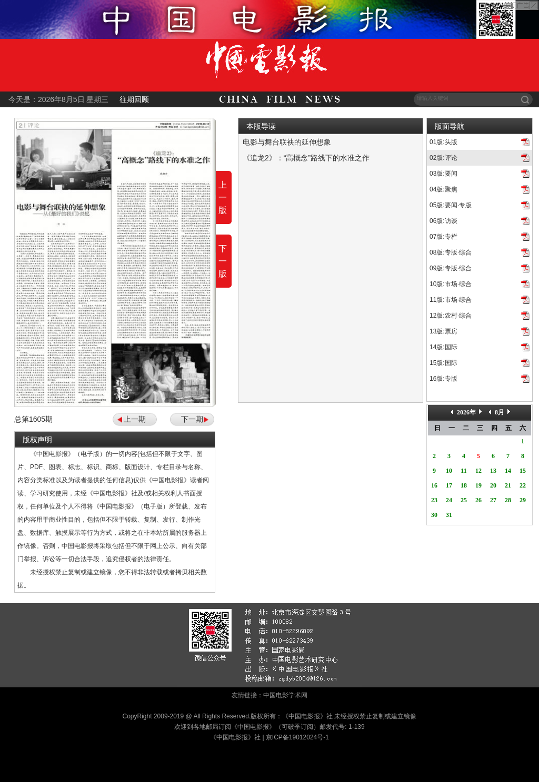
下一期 (192, 419)
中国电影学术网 (285, 695)
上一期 (135, 419)
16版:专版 (443, 378)
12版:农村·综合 (451, 315)
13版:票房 (443, 331)
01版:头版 (443, 142)
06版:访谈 (443, 221)
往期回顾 (134, 99)
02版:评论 (443, 157)
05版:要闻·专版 (451, 205)
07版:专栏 (443, 236)
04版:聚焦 (443, 189)
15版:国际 (443, 363)
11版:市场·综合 (451, 299)
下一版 (222, 261)
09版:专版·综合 (451, 268)
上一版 (222, 197)
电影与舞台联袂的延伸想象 (287, 142)
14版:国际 (443, 347)
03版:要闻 (443, 173)
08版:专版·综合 (451, 252)
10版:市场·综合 (451, 284)
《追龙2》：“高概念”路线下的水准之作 (306, 158)
